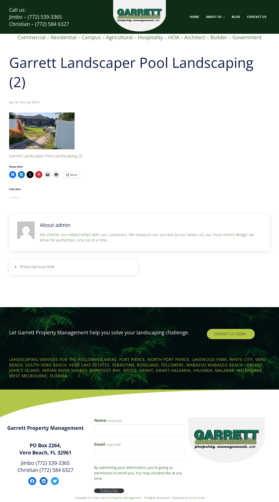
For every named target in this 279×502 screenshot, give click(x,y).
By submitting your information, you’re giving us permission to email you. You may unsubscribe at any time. (138, 473)
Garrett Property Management (121, 498)
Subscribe (110, 490)
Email (107, 444)
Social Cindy (197, 498)
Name (108, 420)
